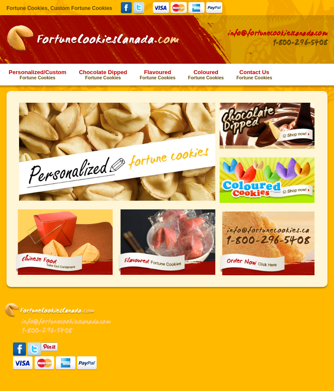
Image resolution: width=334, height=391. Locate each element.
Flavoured (157, 74)
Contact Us (254, 74)
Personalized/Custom (37, 74)
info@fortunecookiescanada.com (278, 33)
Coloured (206, 74)
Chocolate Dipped (103, 74)
